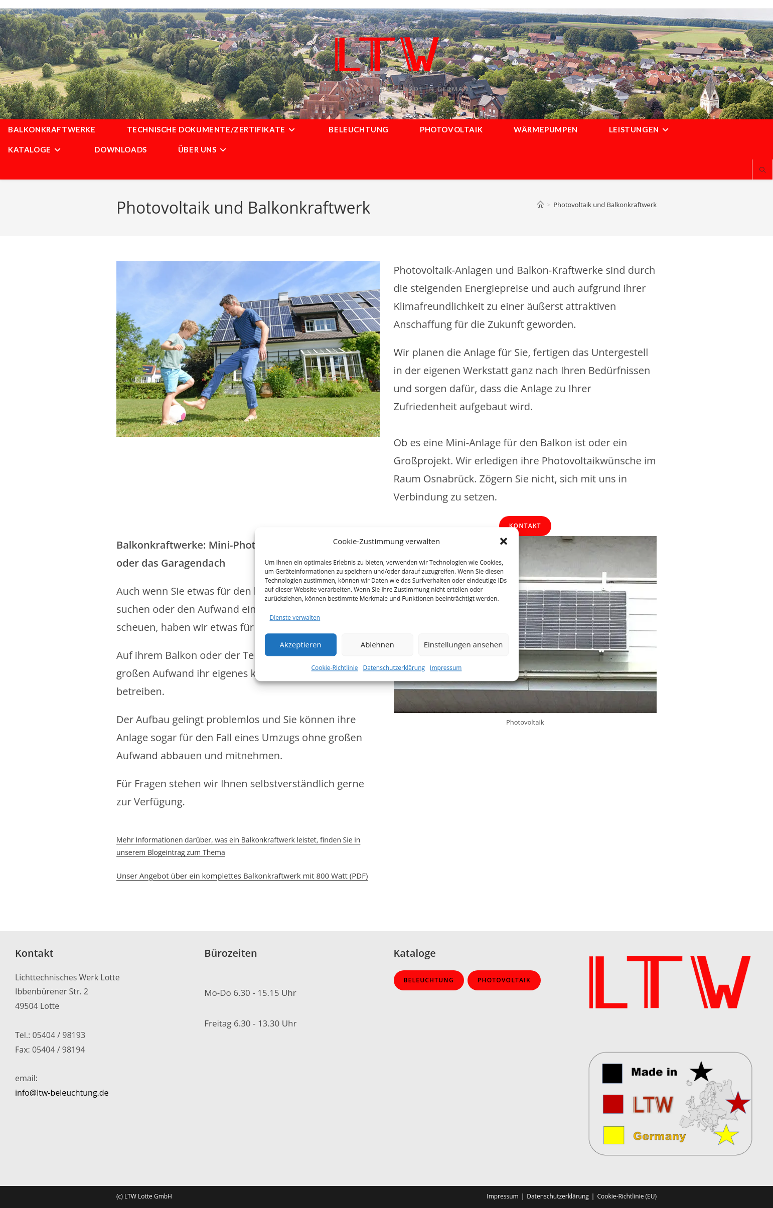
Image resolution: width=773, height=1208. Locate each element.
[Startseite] (540, 204)
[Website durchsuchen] (762, 170)
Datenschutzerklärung (394, 667)
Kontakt (525, 526)
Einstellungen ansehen (463, 645)
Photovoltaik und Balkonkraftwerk (605, 204)
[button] (504, 541)
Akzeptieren (300, 645)
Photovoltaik (504, 980)
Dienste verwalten (295, 617)
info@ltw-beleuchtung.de (62, 1092)
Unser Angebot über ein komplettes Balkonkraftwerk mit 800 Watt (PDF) (242, 876)
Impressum (445, 667)
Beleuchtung (429, 980)
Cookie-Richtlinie (335, 667)
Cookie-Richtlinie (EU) (627, 1196)
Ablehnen (377, 645)
